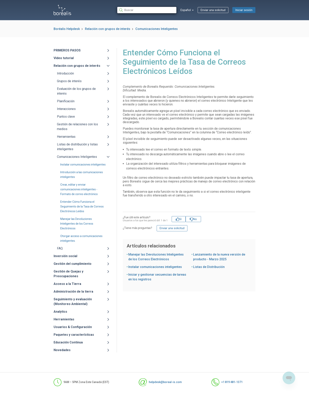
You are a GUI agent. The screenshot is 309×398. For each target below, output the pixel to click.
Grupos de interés (69, 81)
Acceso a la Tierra (67, 284)
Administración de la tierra (73, 291)
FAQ (60, 248)
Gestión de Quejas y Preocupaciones (68, 274)
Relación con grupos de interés (107, 29)
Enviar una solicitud (213, 10)
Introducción (65, 73)
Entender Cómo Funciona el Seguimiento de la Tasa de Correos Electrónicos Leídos (82, 206)
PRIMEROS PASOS (67, 50)
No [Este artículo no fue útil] (195, 219)
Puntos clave (66, 116)
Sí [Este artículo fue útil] (180, 219)
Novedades (62, 350)
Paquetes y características (74, 335)
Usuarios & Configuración (73, 327)
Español (186, 10)
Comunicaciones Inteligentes (156, 29)
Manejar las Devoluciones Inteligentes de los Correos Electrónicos (76, 223)
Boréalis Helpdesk (67, 29)
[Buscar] (146, 10)
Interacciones (66, 109)
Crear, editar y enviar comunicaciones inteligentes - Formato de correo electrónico (79, 189)
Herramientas (66, 137)
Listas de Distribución (209, 267)
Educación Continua (68, 342)
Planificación (65, 101)
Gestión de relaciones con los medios (77, 126)
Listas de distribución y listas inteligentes (77, 146)
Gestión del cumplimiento (72, 264)
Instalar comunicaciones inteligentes (83, 164)
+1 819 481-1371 (227, 382)
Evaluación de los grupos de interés (76, 91)
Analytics (60, 311)
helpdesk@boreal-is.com (160, 382)
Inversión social (65, 256)
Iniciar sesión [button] (243, 10)
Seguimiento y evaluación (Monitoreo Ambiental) (73, 301)
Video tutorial (64, 58)
